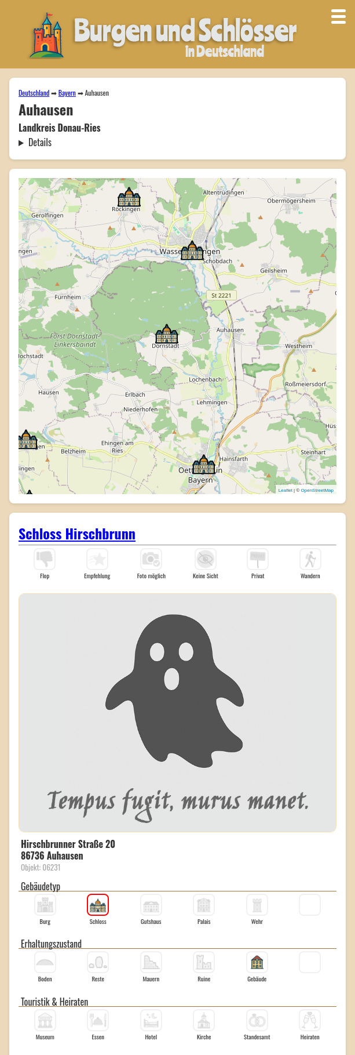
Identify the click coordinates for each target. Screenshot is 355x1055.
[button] (203, 463)
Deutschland (34, 92)
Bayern (67, 92)
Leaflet (285, 490)
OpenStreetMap (317, 490)
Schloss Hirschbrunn (77, 533)
